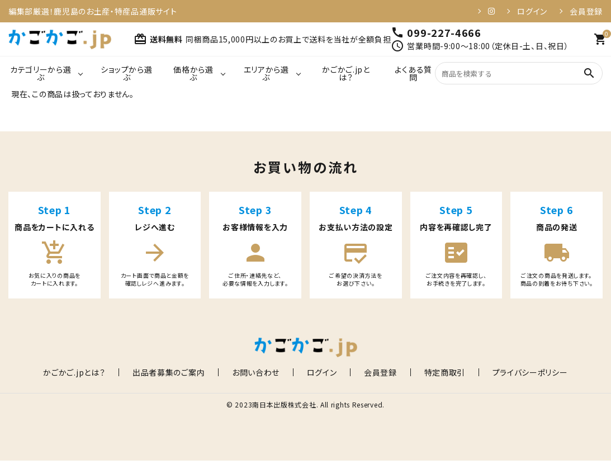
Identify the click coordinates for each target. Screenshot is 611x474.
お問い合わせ (266, 372)
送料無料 (158, 39)
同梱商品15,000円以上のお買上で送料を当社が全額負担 (288, 39)
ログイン (532, 11)
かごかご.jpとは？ (346, 73)
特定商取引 (422, 372)
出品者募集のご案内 (190, 372)
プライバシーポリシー (497, 372)
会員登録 (586, 11)
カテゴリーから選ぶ (41, 73)
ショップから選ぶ (126, 73)
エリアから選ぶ (266, 73)
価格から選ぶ (193, 73)
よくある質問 (413, 73)
